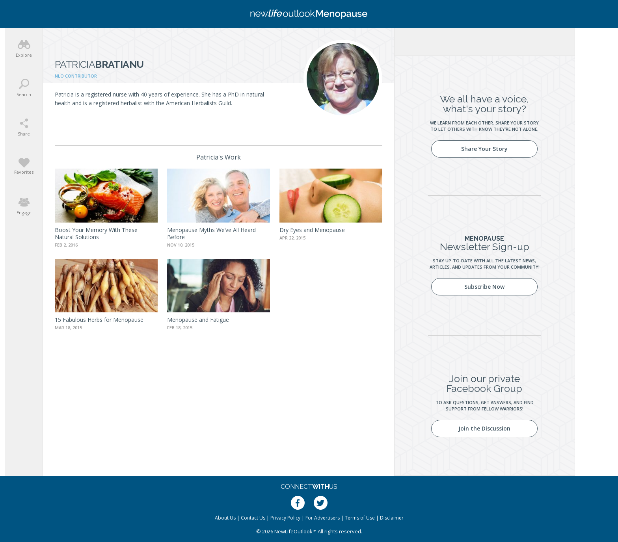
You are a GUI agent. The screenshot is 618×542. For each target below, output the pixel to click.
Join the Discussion (484, 428)
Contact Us (253, 517)
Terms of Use (360, 517)
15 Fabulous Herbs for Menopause (99, 319)
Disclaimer (392, 517)
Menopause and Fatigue (198, 319)
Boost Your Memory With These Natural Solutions (96, 233)
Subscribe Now (484, 286)
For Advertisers (322, 517)
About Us (225, 517)
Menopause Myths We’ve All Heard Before (211, 233)
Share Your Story (484, 148)
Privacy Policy (285, 517)
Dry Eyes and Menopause (312, 230)
